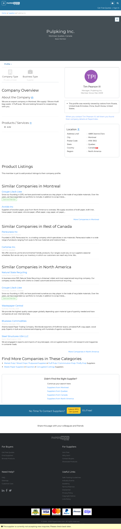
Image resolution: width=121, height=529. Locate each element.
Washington (11, 339)
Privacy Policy (67, 491)
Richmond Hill (8, 235)
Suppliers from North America (60, 398)
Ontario (17, 235)
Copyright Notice (68, 494)
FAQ (3, 475)
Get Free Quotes (104, 8)
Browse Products (8, 456)
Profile (8, 64)
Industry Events (68, 478)
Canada (20, 291)
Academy (66, 481)
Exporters (30, 367)
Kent (4, 339)
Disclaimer (66, 487)
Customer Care (7, 481)
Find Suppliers (7, 453)
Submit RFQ (73, 410)
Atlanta (5, 324)
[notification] (112, 3)
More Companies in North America (83, 352)
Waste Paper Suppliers (14, 367)
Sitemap (5, 478)
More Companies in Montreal (86, 219)
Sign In (116, 8)
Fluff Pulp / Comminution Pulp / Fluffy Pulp (71, 363)
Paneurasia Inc (10, 232)
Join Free (65, 450)
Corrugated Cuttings (50, 367)
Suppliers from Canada (57, 395)
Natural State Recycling (14, 272)
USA (21, 275)
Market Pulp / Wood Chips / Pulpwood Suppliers (25, 363)
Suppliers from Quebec (57, 391)
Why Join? (66, 453)
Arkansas (15, 275)
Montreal (5, 291)
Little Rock (6, 275)
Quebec (12, 250)
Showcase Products (69, 459)
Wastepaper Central (12, 305)
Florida (12, 309)
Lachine (5, 250)
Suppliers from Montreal (58, 387)
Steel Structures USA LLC (15, 336)
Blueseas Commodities (14, 321)
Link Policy (66, 497)
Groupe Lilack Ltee (12, 191)
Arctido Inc (7, 206)
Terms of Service (68, 484)
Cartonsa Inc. (9, 247)
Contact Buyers (68, 456)
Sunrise (5, 309)
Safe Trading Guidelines (71, 475)
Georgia (12, 324)
